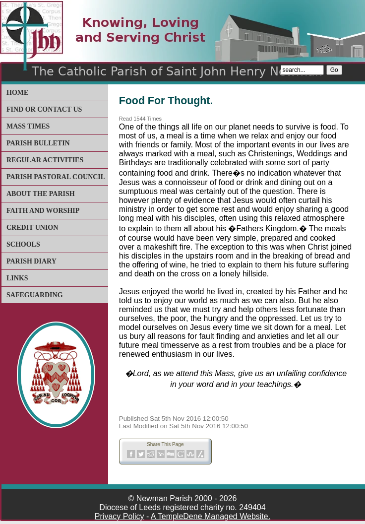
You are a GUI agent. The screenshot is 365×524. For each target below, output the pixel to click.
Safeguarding (34, 295)
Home (17, 92)
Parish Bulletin (38, 143)
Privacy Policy (119, 516)
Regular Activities (44, 160)
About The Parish (40, 193)
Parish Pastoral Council (55, 177)
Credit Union (32, 227)
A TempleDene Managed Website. (210, 516)
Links (17, 278)
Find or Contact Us (44, 109)
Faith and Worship (42, 210)
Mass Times (28, 126)
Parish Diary (31, 261)
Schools (23, 244)
